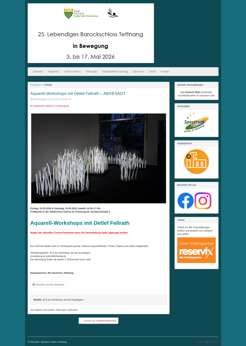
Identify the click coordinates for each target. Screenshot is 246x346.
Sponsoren (138, 71)
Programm (53, 71)
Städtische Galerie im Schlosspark (51, 106)
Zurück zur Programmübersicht (98, 320)
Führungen (91, 71)
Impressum (213, 342)
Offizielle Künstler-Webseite (48, 284)
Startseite (38, 71)
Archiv (152, 71)
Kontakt (165, 71)
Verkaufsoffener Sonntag (115, 71)
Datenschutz (201, 342)
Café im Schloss (72, 71)
